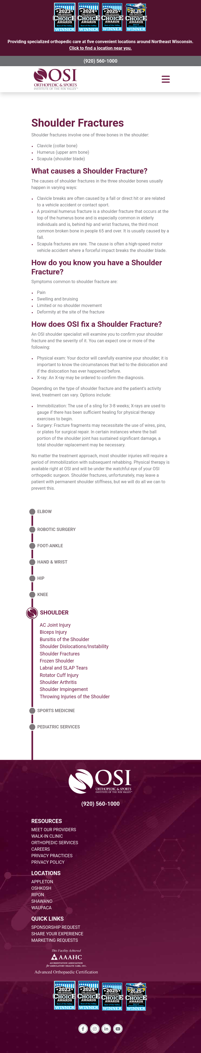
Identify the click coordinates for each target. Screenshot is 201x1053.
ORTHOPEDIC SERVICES (54, 842)
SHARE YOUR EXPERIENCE (57, 933)
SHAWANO (42, 901)
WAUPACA (41, 907)
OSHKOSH (41, 888)
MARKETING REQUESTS (54, 940)
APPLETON (42, 881)
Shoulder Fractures (77, 123)
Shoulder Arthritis (58, 682)
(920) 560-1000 (100, 61)
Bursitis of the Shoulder (64, 639)
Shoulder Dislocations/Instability (74, 646)
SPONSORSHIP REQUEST (55, 927)
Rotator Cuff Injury (59, 675)
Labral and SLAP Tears (64, 668)
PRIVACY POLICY (48, 862)
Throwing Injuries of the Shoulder (75, 696)
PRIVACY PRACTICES (52, 855)
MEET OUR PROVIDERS (53, 829)
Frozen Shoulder (57, 661)
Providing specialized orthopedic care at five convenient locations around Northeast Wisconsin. (100, 45)
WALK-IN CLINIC (47, 836)
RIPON (37, 894)
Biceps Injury (53, 632)
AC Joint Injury (55, 625)
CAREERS (40, 849)
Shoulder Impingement (64, 689)
